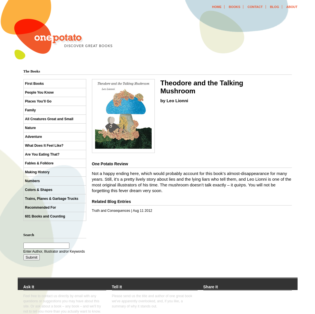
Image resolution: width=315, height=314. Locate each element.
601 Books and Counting (45, 216)
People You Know (39, 92)
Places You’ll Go (38, 101)
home (216, 7)
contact (255, 7)
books (234, 7)
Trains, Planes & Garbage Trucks (52, 199)
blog (274, 7)
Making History (37, 172)
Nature (30, 128)
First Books (34, 84)
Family (30, 110)
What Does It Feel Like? (44, 146)
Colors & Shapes (39, 190)
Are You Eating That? (42, 154)
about (291, 7)
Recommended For (40, 208)
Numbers (32, 181)
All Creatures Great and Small (49, 119)
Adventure (33, 137)
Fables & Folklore (39, 163)
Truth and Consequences (111, 211)
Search (28, 235)
